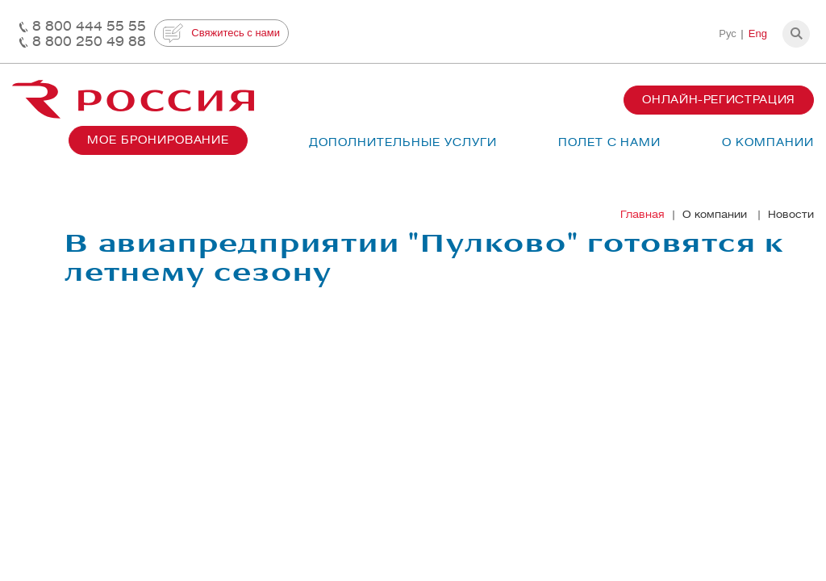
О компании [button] (768, 142)
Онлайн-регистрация (718, 100)
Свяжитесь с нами (221, 33)
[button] (796, 34)
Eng (758, 33)
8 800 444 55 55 (89, 26)
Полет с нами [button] (609, 142)
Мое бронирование (158, 140)
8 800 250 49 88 (89, 41)
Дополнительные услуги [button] (402, 142)
